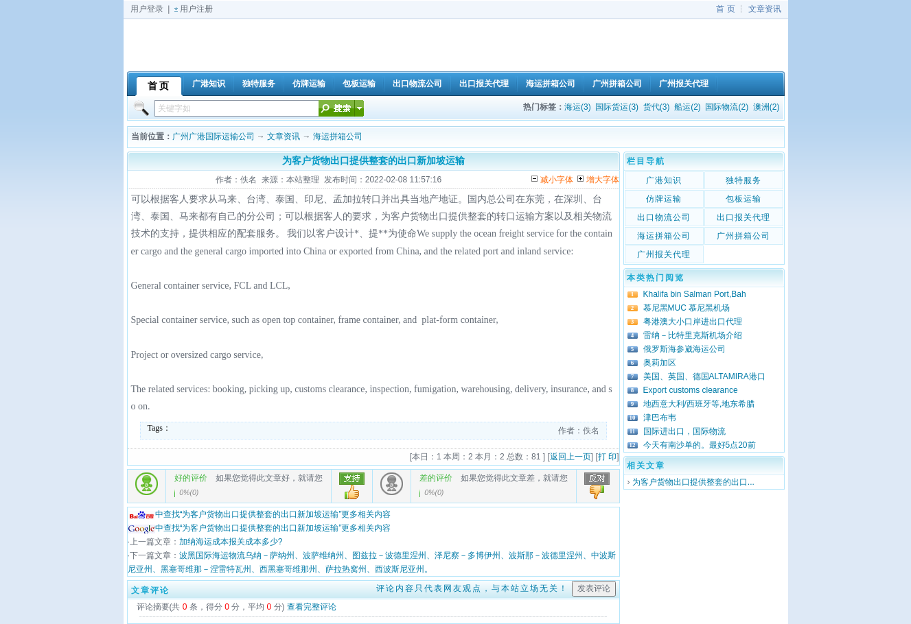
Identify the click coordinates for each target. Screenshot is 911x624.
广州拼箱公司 (743, 236)
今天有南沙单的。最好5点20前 (699, 445)
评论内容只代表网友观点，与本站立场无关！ (472, 588)
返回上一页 (570, 456)
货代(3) (656, 107)
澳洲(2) (766, 107)
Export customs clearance (690, 390)
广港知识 (664, 180)
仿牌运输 (664, 199)
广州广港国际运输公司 (213, 136)
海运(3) (577, 107)
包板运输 (743, 199)
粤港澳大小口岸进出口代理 (692, 321)
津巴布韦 (659, 417)
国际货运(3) (616, 107)
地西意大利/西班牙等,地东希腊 (699, 404)
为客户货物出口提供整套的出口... (693, 482)
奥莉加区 (659, 363)
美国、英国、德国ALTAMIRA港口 (704, 376)
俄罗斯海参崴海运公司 (684, 349)
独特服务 (743, 180)
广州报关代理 (664, 254)
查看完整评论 (311, 607)
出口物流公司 (664, 217)
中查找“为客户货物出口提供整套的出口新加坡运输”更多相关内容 (259, 514)
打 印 (607, 456)
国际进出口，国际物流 (684, 431)
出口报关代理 (743, 217)
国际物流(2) (726, 107)
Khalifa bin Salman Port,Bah (694, 294)
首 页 (725, 9)
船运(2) (687, 107)
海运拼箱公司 (337, 136)
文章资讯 (764, 9)
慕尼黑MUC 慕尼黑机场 (686, 308)
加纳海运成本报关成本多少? (231, 542)
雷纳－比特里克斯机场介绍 (692, 335)
